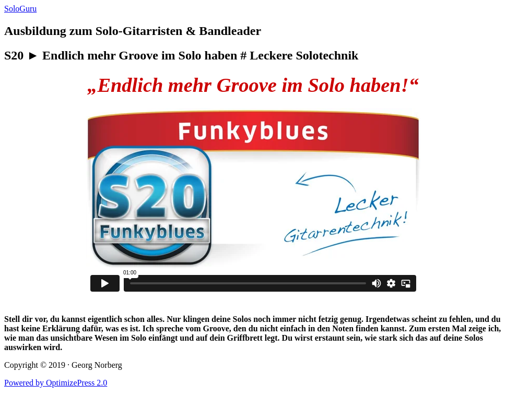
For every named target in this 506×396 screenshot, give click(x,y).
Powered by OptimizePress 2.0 (55, 382)
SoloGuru (20, 8)
